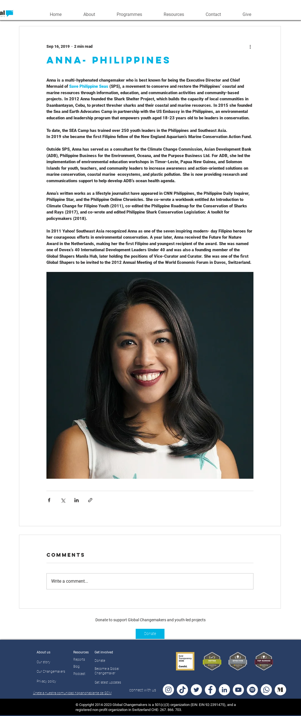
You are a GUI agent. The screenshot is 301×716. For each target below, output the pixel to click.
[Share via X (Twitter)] (62, 500)
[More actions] (250, 46)
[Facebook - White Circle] (210, 689)
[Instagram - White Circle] (168, 689)
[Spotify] (252, 689)
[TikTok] (182, 689)
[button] (89, 13)
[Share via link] (90, 500)
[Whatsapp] (266, 689)
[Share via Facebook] (49, 500)
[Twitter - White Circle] (196, 689)
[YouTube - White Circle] (238, 689)
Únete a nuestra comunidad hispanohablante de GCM (72, 693)
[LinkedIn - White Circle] (224, 689)
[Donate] (150, 634)
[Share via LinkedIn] (76, 500)
